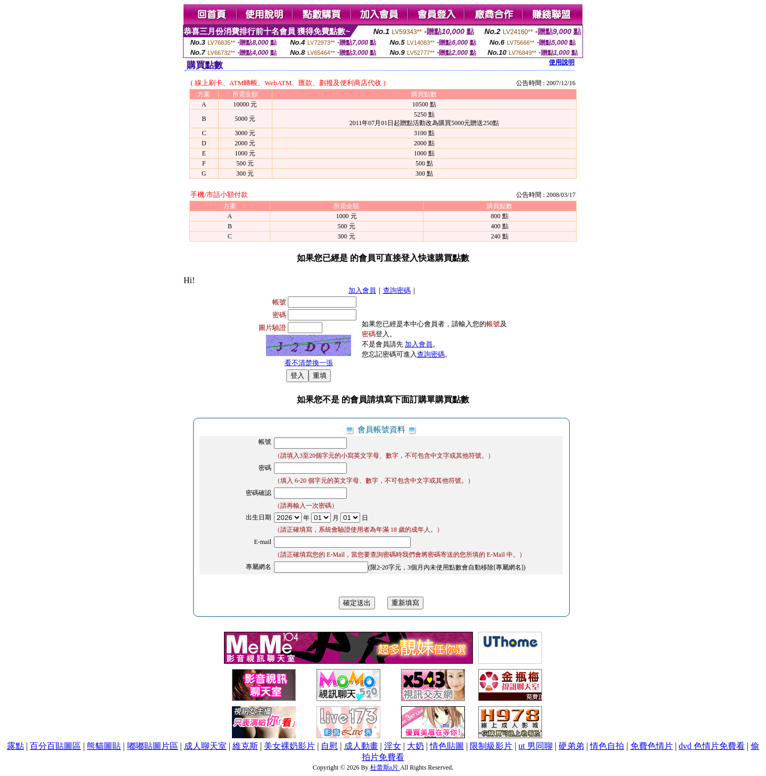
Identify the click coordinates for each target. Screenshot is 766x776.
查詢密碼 (397, 290)
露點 (15, 745)
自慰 (329, 745)
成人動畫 (361, 745)
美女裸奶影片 (289, 745)
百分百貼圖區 (55, 745)
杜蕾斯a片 (385, 767)
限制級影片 (491, 745)
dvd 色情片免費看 (712, 745)
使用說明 (561, 62)
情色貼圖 (447, 745)
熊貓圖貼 (104, 745)
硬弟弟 (571, 745)
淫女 (392, 745)
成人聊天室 (205, 745)
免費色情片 (651, 745)
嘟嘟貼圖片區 (152, 745)
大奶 (415, 745)
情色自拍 (607, 745)
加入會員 (362, 290)
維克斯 (245, 745)
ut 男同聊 (536, 745)
